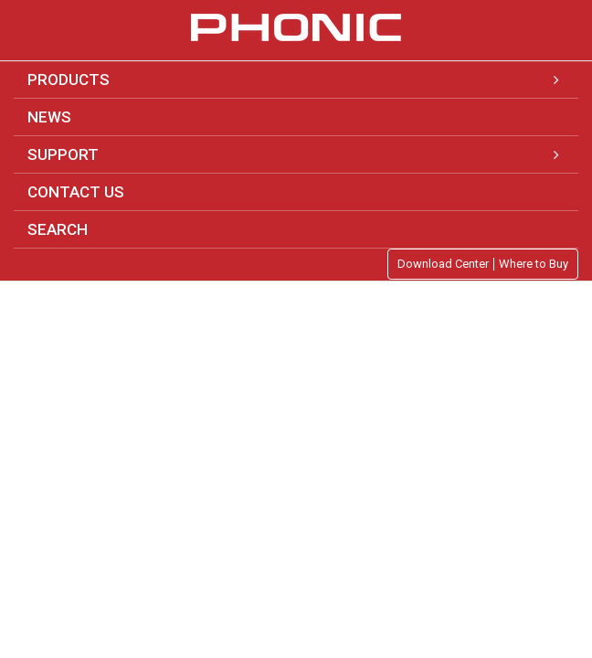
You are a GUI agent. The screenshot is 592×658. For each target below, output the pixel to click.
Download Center (443, 264)
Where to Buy (533, 264)
